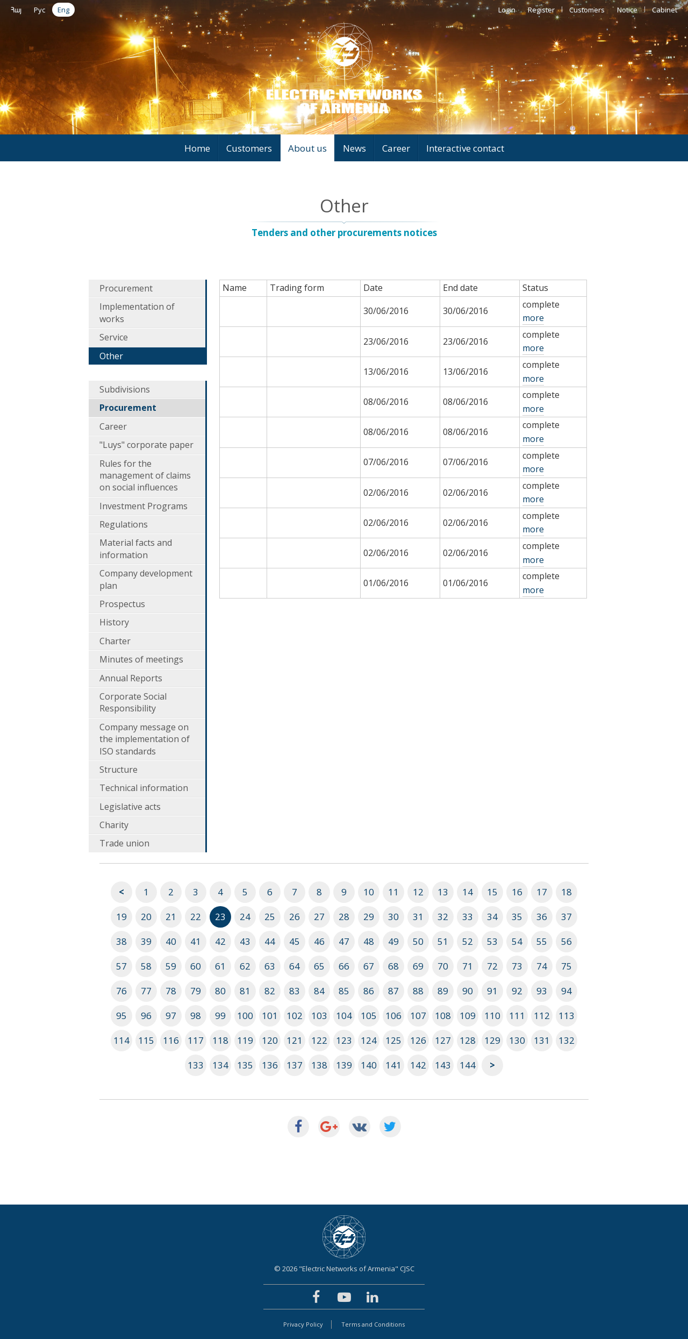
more (533, 318)
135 (245, 1065)
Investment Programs (143, 506)
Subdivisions (124, 389)
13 (443, 892)
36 (541, 916)
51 (443, 941)
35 (517, 916)
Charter (115, 641)
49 (393, 941)
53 (492, 941)
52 (467, 941)
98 (195, 1015)
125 (393, 1040)
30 (393, 916)
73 (517, 966)
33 (467, 916)
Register (541, 10)
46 (319, 941)
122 (319, 1040)
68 (393, 966)
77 (146, 991)
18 (566, 892)
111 (517, 1015)
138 (319, 1065)
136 (270, 1065)
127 (443, 1040)
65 (319, 966)
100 (245, 1015)
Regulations (123, 524)
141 (393, 1065)
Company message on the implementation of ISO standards (144, 739)
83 (294, 991)
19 (121, 916)
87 (393, 991)
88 (418, 991)
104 (344, 1015)
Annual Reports (130, 678)
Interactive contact (465, 148)
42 (220, 941)
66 (344, 966)
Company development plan (145, 579)
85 (344, 991)
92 (517, 991)
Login (506, 10)
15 (492, 892)
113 (566, 1015)
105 (369, 1015)
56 (566, 941)
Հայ (16, 10)
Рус (39, 10)
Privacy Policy (303, 1324)
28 (344, 916)
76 (121, 991)
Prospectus (122, 604)
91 (492, 991)
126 (418, 1040)
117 (196, 1040)
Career (396, 148)
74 (541, 966)
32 (443, 916)
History (114, 622)
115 (146, 1040)
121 (294, 1040)
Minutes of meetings (141, 659)
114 (121, 1040)
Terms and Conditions (373, 1324)
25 (269, 916)
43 (245, 941)
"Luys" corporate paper (146, 445)
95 (121, 1015)
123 (344, 1040)
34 (492, 916)
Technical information (143, 788)
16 (517, 892)
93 (541, 991)
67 (368, 966)
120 (270, 1040)
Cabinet (664, 10)
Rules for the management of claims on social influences (145, 476)
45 (294, 941)
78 (171, 991)
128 (468, 1040)
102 (294, 1015)
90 (467, 991)
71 (467, 966)
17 (541, 892)
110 (492, 1015)
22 (195, 916)
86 (368, 991)
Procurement (126, 288)
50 (418, 941)
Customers (587, 10)
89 (443, 991)
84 (319, 991)
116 (171, 1040)
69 (418, 966)
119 (245, 1040)
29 (368, 916)
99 (220, 1015)
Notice (627, 10)
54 (517, 941)
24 (245, 916)
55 (541, 941)
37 (566, 916)
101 (270, 1015)
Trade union (124, 843)
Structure (118, 769)
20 (146, 916)
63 (269, 966)
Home (197, 148)
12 (418, 892)
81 (245, 991)
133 (196, 1065)
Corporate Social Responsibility (133, 702)
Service (113, 337)
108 (443, 1015)
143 (443, 1065)
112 (542, 1015)
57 (121, 966)
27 (319, 916)
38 (121, 941)
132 (566, 1040)
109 (468, 1015)
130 (517, 1040)
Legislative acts (130, 807)
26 (294, 916)
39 (146, 941)
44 (269, 941)
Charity (113, 825)
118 (220, 1040)
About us (307, 148)
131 (542, 1040)
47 (344, 941)
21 (171, 916)
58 (146, 966)
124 (369, 1040)
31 (418, 916)
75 (566, 966)
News (354, 148)
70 (443, 966)
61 (220, 966)
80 (220, 991)
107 (418, 1015)
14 (467, 892)
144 (468, 1065)
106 (393, 1015)
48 (368, 941)
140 (369, 1065)
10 (368, 892)
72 (492, 966)
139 (344, 1065)
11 (393, 892)
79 (195, 991)
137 (294, 1065)
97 (171, 1015)
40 (171, 941)
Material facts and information (135, 548)
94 (566, 991)
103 (319, 1015)
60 (195, 966)
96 (146, 1015)
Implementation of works (137, 312)
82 (269, 991)
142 (418, 1065)
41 (195, 941)
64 (294, 966)
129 (492, 1040)
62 (245, 966)
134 (220, 1065)
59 (171, 966)
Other (111, 356)
